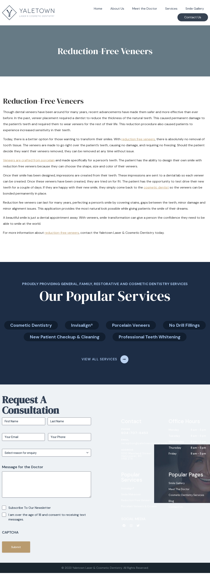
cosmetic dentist (156, 187)
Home (98, 8)
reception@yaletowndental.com (144, 445)
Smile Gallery (194, 8)
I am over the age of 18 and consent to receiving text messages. (47, 518)
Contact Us (192, 17)
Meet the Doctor (144, 8)
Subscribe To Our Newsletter (29, 509)
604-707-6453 (134, 435)
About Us (117, 8)
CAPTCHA (10, 534)
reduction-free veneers (62, 233)
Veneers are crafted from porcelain (29, 160)
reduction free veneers (138, 139)
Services (171, 8)
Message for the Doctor (22, 469)
